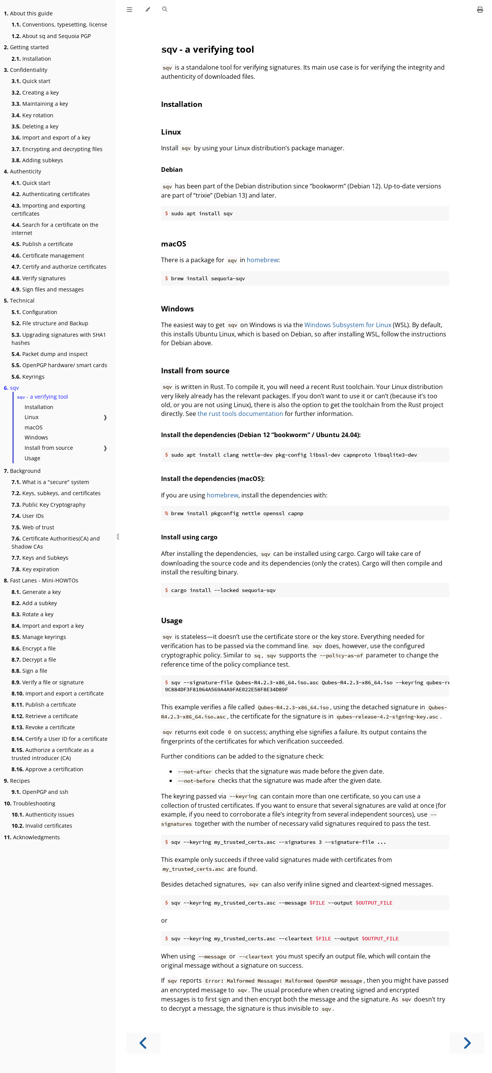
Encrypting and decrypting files (57, 149)
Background (22, 470)
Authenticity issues (43, 814)
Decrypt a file (34, 659)
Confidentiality (25, 69)
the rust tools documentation (240, 413)
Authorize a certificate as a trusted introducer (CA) (53, 754)
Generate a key (36, 592)
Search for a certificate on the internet (55, 228)
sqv (11, 387)
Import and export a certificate (58, 693)
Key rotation (32, 115)
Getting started (26, 47)
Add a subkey (34, 603)
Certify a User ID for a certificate (60, 738)
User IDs (28, 515)
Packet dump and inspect (50, 354)
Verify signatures (39, 278)
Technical (19, 300)
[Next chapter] (467, 1043)
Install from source (49, 447)
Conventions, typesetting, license (59, 24)
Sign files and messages (48, 289)
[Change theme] (147, 9)
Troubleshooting (29, 803)
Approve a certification (47, 769)
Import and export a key (48, 625)
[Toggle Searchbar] (164, 9)
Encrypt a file (34, 648)
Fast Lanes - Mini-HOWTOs (41, 580)
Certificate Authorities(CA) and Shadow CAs (56, 542)
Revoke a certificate (43, 727)
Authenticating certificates (51, 194)
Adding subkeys (37, 160)
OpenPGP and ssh (40, 791)
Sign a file (29, 670)
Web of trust (33, 527)
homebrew (262, 260)
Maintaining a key (40, 103)
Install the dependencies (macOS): (213, 478)
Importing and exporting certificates (48, 209)
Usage (32, 458)
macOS (34, 427)
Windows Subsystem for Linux (347, 325)
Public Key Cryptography (48, 504)
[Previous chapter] (143, 1043)
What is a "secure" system (50, 482)
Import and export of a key (51, 137)
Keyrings (28, 376)
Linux (31, 417)
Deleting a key (35, 126)
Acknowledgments (32, 837)
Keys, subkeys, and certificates (56, 493)
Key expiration (35, 569)
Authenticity (22, 171)
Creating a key (35, 92)
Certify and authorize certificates (59, 266)
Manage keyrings (39, 636)
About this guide (28, 13)
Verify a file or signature (48, 682)
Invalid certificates (42, 825)
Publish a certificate (42, 244)
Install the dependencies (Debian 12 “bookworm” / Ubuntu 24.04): (261, 435)
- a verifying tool (42, 396)
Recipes (17, 780)
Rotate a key (32, 614)
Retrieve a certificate (45, 716)
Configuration (34, 312)
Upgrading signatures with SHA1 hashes (59, 338)
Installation (31, 58)
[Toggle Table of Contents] (129, 9)
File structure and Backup (50, 323)
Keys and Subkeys (40, 557)
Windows (36, 437)
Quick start (31, 81)
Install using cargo (189, 537)
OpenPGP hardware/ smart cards (59, 365)
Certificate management (48, 255)
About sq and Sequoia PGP (51, 36)
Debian (172, 169)
